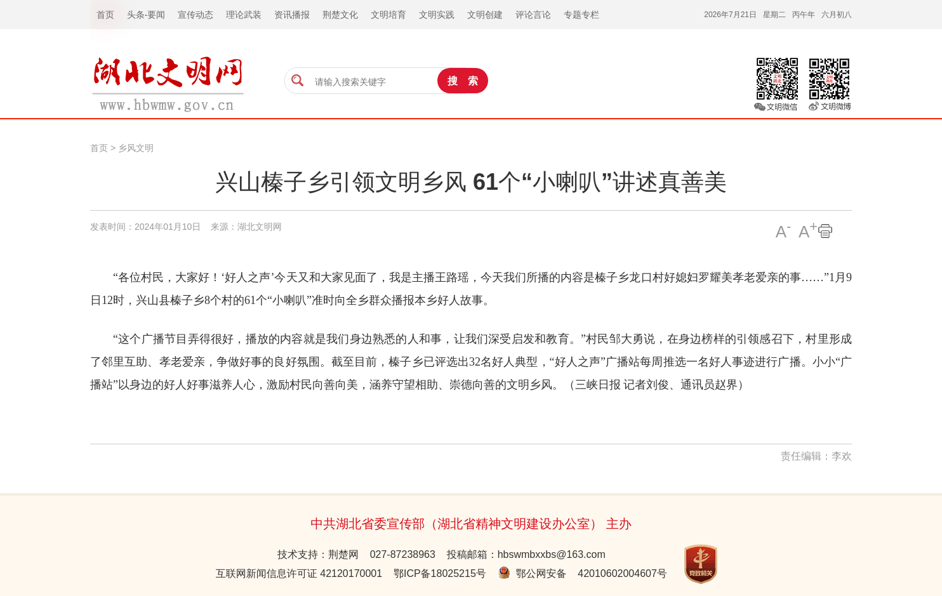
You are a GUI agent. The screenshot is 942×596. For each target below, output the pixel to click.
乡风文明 (136, 148)
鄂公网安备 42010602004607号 (582, 573)
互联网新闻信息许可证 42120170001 (299, 573)
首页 (99, 148)
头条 (136, 15)
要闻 (156, 15)
